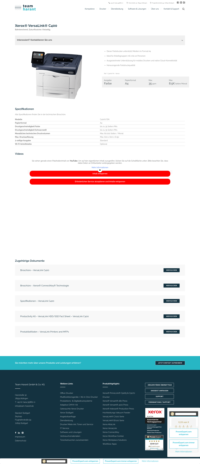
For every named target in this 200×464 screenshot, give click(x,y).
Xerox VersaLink (110, 428)
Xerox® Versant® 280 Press (115, 401)
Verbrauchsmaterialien (70, 436)
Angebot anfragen (159, 391)
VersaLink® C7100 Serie (113, 416)
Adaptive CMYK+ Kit (69, 405)
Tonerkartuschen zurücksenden (74, 440)
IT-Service (64, 428)
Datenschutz (20, 440)
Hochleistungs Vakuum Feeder (116, 412)
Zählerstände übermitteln (160, 385)
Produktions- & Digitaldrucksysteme (76, 401)
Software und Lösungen (71, 432)
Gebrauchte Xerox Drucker (72, 409)
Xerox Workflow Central (113, 436)
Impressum (20, 437)
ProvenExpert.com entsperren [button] (85, 461)
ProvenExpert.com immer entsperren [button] (121, 461)
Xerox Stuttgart (66, 412)
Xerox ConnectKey (111, 432)
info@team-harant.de (24, 406)
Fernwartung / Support (159, 402)
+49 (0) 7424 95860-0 (26, 402)
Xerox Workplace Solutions (115, 440)
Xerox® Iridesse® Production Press (118, 409)
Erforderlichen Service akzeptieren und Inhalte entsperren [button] (100, 182)
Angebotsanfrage (68, 416)
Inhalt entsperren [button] (100, 174)
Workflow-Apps (110, 444)
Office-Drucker (66, 393)
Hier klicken (171, 270)
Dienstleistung (66, 420)
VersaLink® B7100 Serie (113, 420)
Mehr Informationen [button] (100, 167)
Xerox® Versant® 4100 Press (115, 405)
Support (159, 396)
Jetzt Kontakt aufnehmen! (170, 363)
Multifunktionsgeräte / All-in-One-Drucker (79, 397)
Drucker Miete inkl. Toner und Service (76, 424)
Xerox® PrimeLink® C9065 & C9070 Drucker (119, 395)
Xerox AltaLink (109, 424)
